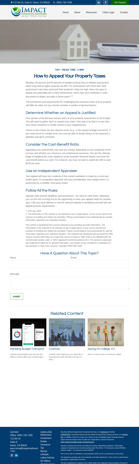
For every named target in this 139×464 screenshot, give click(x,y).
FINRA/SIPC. (66, 434)
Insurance (45, 444)
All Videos (45, 461)
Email (73, 257)
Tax (42, 448)
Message (14, 274)
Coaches (54, 348)
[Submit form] (16, 297)
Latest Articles (47, 457)
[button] (66, 12)
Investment (46, 438)
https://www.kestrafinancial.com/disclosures (77, 442)
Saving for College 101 (101, 348)
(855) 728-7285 (62, 2)
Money (43, 451)
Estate (43, 441)
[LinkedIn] (99, 2)
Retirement (46, 435)
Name (13, 257)
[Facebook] (105, 2)
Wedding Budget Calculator (27, 348)
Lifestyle (44, 454)
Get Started (120, 2)
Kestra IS (104, 432)
